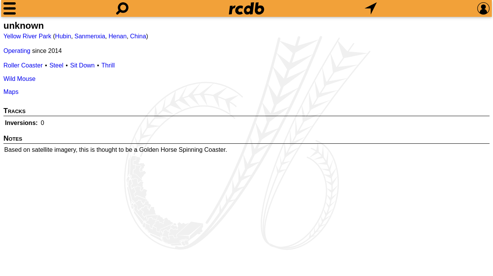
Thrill (108, 65)
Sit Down (82, 65)
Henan (117, 36)
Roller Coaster (23, 65)
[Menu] (9, 8)
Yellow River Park (27, 36)
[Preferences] (483, 8)
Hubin (63, 36)
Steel (56, 65)
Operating (16, 51)
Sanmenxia (89, 36)
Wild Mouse (19, 79)
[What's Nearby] (371, 8)
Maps (10, 92)
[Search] (122, 8)
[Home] (246, 8)
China (138, 36)
